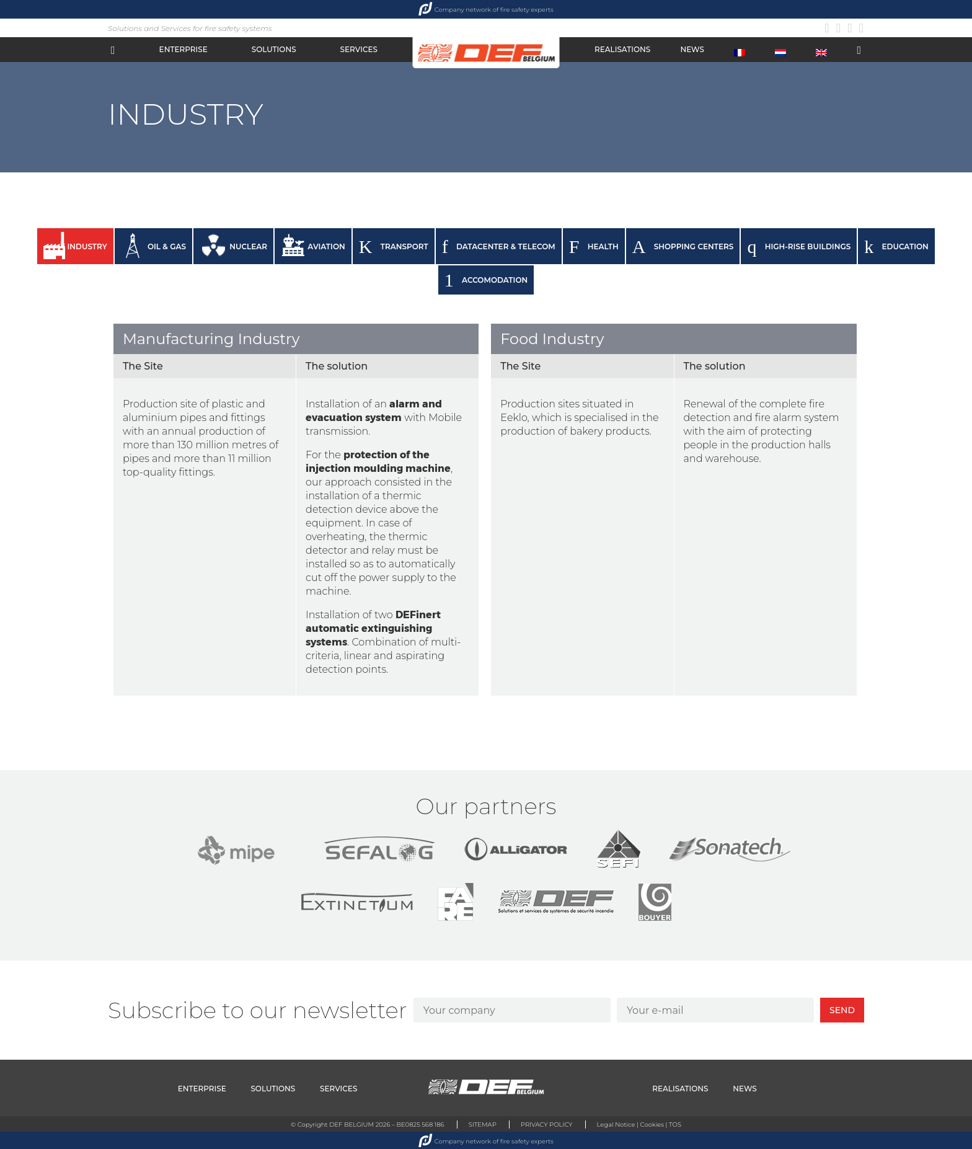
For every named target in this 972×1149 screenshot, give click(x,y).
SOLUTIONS (274, 49)
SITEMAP (481, 1123)
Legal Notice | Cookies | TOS (643, 1123)
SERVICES (359, 49)
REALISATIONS (622, 49)
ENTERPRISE (183, 49)
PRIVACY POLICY (548, 1123)
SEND (842, 1010)
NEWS (692, 49)
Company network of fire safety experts (486, 9)
